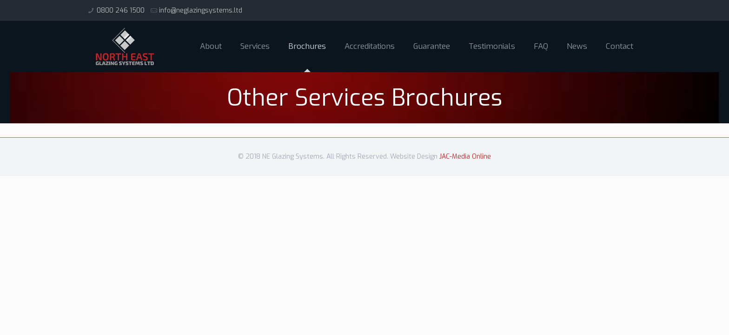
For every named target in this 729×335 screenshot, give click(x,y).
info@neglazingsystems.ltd (200, 10)
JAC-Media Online (465, 156)
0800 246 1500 (121, 10)
